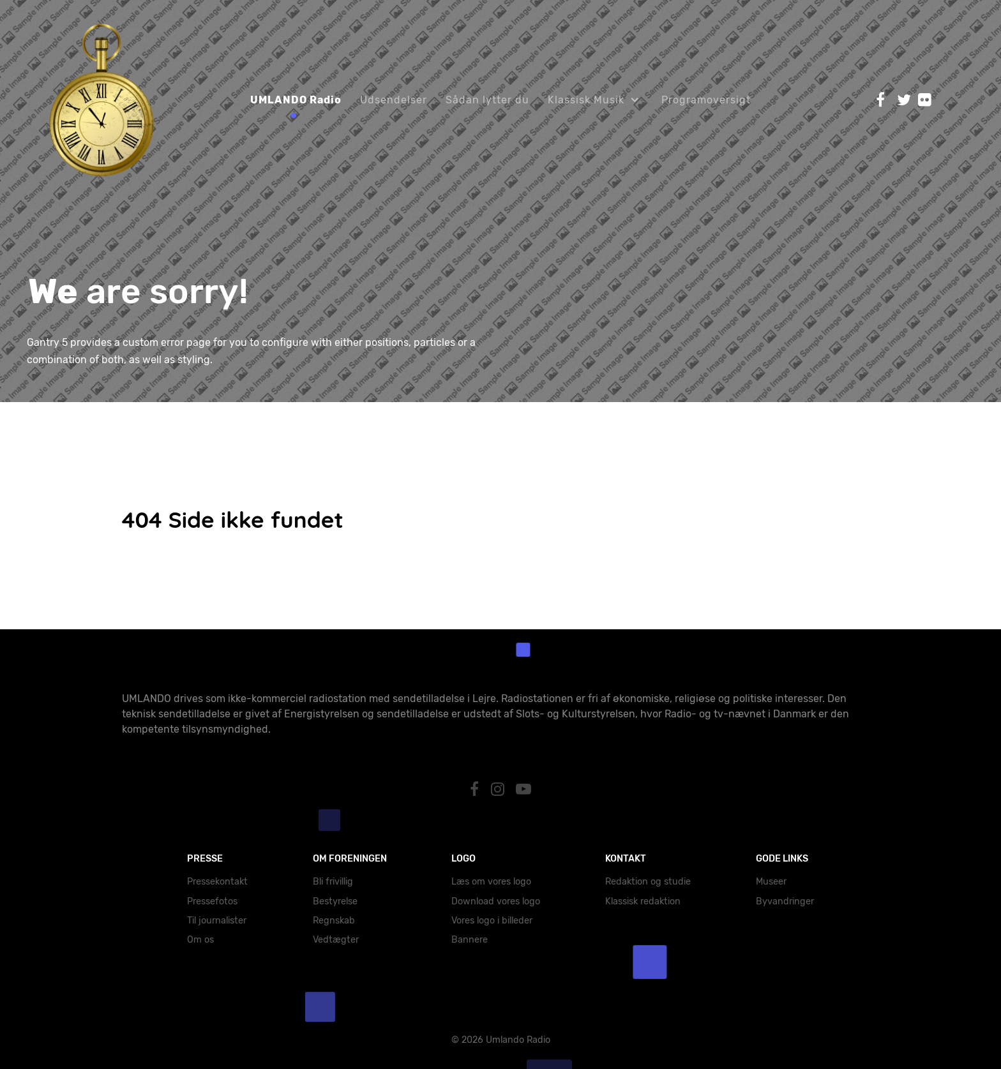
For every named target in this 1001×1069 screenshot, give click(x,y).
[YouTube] (524, 789)
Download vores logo (495, 901)
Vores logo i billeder (491, 920)
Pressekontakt (217, 881)
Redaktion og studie (648, 881)
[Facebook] (475, 789)
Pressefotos (212, 901)
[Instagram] (499, 789)
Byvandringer (785, 901)
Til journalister (216, 920)
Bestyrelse (335, 901)
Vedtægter (336, 939)
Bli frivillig (333, 881)
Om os (200, 939)
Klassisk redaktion (643, 901)
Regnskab (334, 920)
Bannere (469, 939)
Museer (771, 881)
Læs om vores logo (491, 881)
